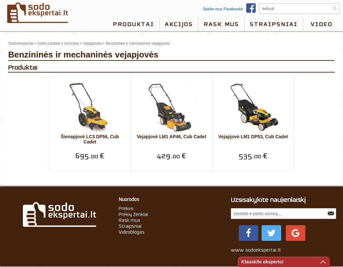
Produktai (133, 24)
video (322, 24)
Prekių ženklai (133, 214)
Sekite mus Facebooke (231, 9)
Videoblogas (132, 232)
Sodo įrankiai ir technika (58, 43)
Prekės (126, 208)
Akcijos (179, 24)
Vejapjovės (92, 43)
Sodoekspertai (20, 43)
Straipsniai (274, 24)
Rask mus (221, 24)
